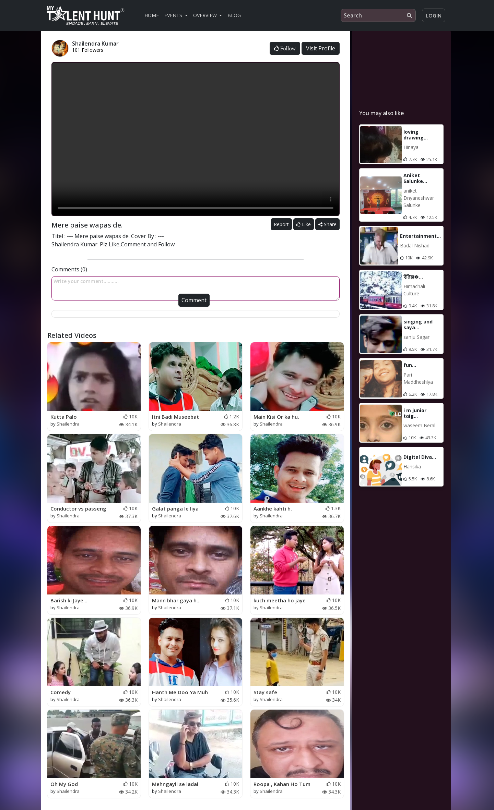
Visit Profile (320, 48)
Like (303, 224)
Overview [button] (205, 15)
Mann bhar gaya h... (176, 600)
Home (151, 15)
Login (434, 15)
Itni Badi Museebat (175, 416)
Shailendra (68, 424)
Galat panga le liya (175, 508)
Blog (234, 15)
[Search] (378, 15)
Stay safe (265, 692)
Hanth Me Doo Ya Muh (180, 692)
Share (327, 224)
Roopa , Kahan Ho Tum (282, 784)
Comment (194, 300)
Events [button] (174, 15)
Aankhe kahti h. (273, 508)
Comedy (60, 692)
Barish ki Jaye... (68, 600)
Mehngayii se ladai (175, 784)
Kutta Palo (63, 416)
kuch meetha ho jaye (280, 600)
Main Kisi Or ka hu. (276, 416)
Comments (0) (69, 269)
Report (281, 224)
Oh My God (64, 784)
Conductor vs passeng (78, 508)
